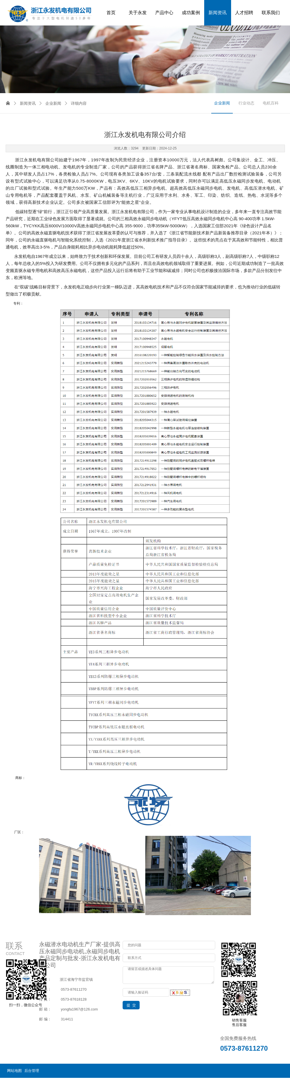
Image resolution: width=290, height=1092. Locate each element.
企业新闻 (50, 103)
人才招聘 (244, 12)
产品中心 (164, 12)
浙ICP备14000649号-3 (265, 1085)
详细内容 (75, 103)
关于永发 (138, 12)
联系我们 (271, 12)
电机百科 (271, 103)
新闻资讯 (217, 12)
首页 (111, 12)
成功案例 (191, 12)
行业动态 (246, 103)
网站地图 (14, 1071)
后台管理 (31, 1071)
